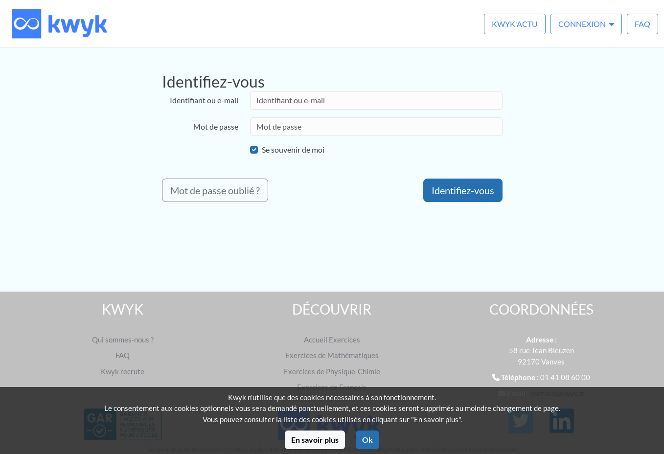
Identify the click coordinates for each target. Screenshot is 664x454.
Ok (367, 439)
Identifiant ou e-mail (204, 100)
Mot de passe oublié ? (215, 190)
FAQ (642, 23)
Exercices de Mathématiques (332, 355)
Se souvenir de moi (293, 149)
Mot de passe (215, 126)
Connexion (586, 23)
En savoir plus (315, 439)
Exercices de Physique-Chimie (332, 371)
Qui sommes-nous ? (123, 339)
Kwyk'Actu (515, 23)
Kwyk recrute (122, 371)
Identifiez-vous (463, 190)
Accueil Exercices (332, 339)
